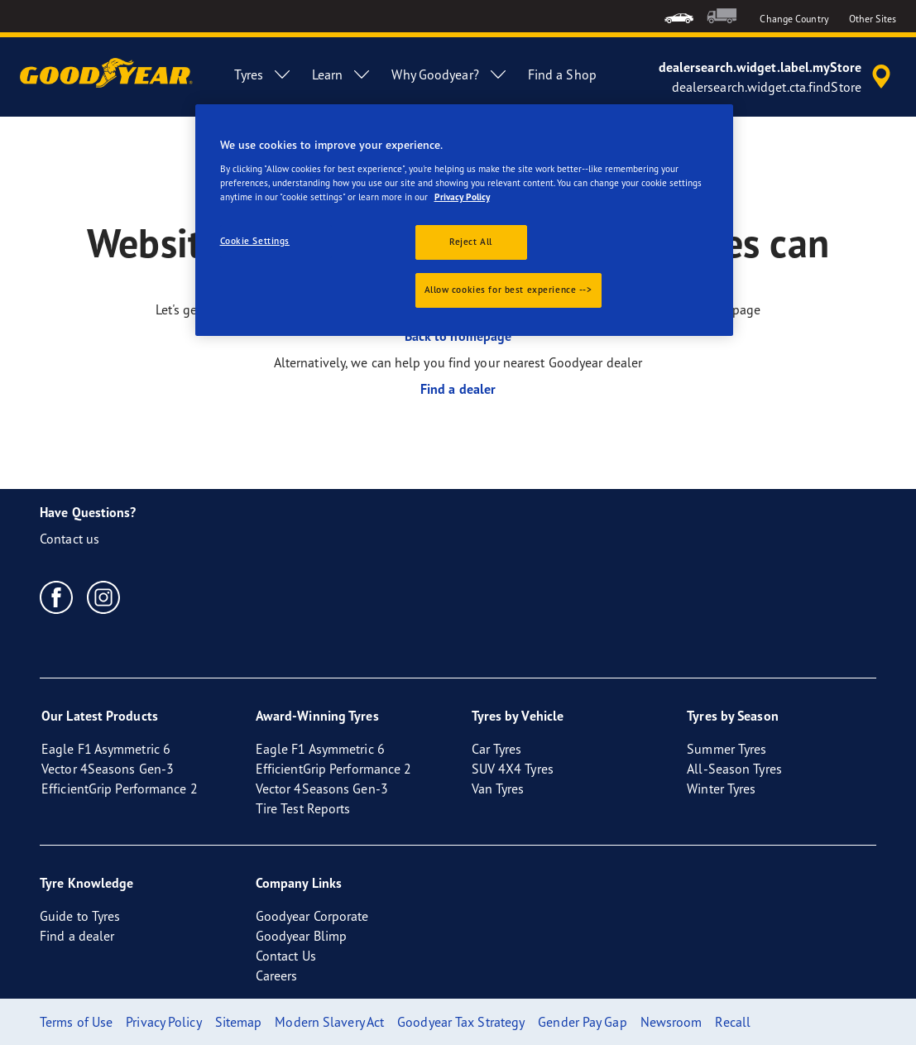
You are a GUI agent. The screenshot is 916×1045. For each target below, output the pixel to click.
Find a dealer (458, 389)
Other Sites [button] (872, 18)
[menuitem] (678, 16)
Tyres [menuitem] (263, 74)
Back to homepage (458, 336)
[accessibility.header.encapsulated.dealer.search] (777, 77)
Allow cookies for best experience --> (508, 289)
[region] (464, 220)
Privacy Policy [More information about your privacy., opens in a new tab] (462, 197)
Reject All (470, 241)
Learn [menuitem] (342, 74)
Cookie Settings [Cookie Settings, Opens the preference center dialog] (255, 241)
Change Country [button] (794, 18)
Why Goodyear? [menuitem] (449, 74)
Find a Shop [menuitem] (562, 74)
